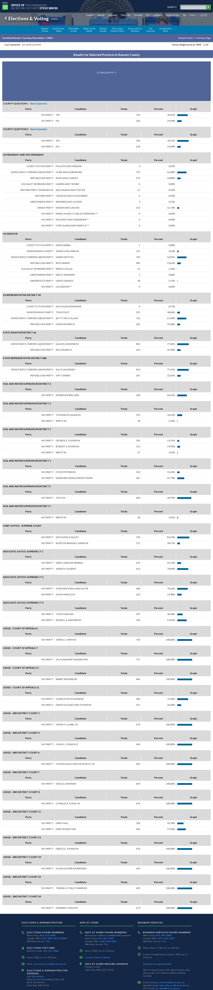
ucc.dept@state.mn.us (167, 988)
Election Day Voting (58, 29)
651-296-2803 (164, 935)
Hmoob (100, 15)
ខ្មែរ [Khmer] (184, 15)
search (172, 7)
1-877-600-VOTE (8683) (54, 938)
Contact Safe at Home (97, 957)
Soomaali (112, 15)
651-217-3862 (51, 951)
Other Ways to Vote (73, 29)
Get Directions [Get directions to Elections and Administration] (35, 976)
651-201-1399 (106, 938)
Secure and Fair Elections (135, 29)
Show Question (38, 103)
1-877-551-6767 (166, 938)
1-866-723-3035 (108, 941)
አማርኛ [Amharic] (192, 15)
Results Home (185, 37)
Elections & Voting (26, 18)
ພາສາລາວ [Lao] (158, 15)
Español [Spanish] (90, 15)
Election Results (103, 29)
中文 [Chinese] (148, 15)
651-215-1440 (48, 935)
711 (48, 941)
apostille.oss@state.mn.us (174, 985)
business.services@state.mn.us (167, 982)
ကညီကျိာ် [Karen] (203, 15)
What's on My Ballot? (89, 29)
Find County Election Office (117, 29)
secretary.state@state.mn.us (50, 964)
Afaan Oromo (172, 15)
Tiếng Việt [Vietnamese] (125, 15)
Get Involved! (150, 29)
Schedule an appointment (157, 964)
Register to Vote (45, 29)
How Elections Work (165, 29)
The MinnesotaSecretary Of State (34, 7)
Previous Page (203, 37)
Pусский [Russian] (138, 15)
